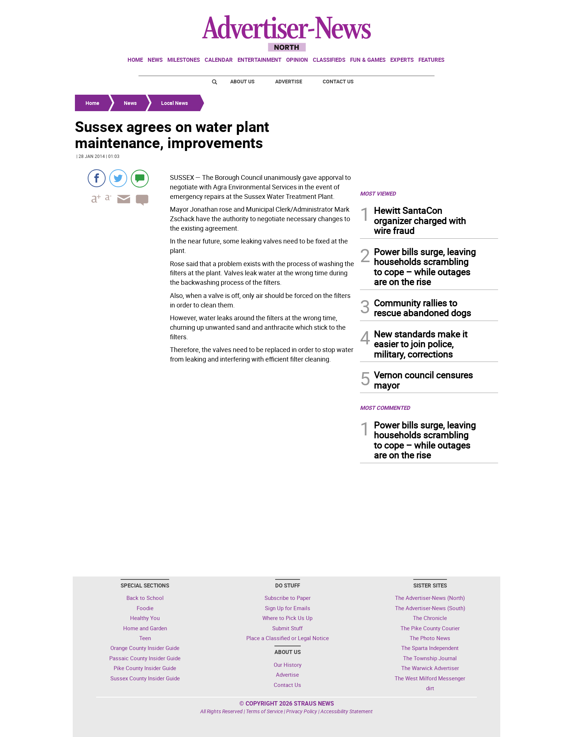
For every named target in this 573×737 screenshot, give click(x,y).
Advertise (288, 81)
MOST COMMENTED (385, 407)
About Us (242, 81)
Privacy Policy (301, 711)
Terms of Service (264, 711)
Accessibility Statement (346, 711)
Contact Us (338, 81)
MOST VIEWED (378, 193)
